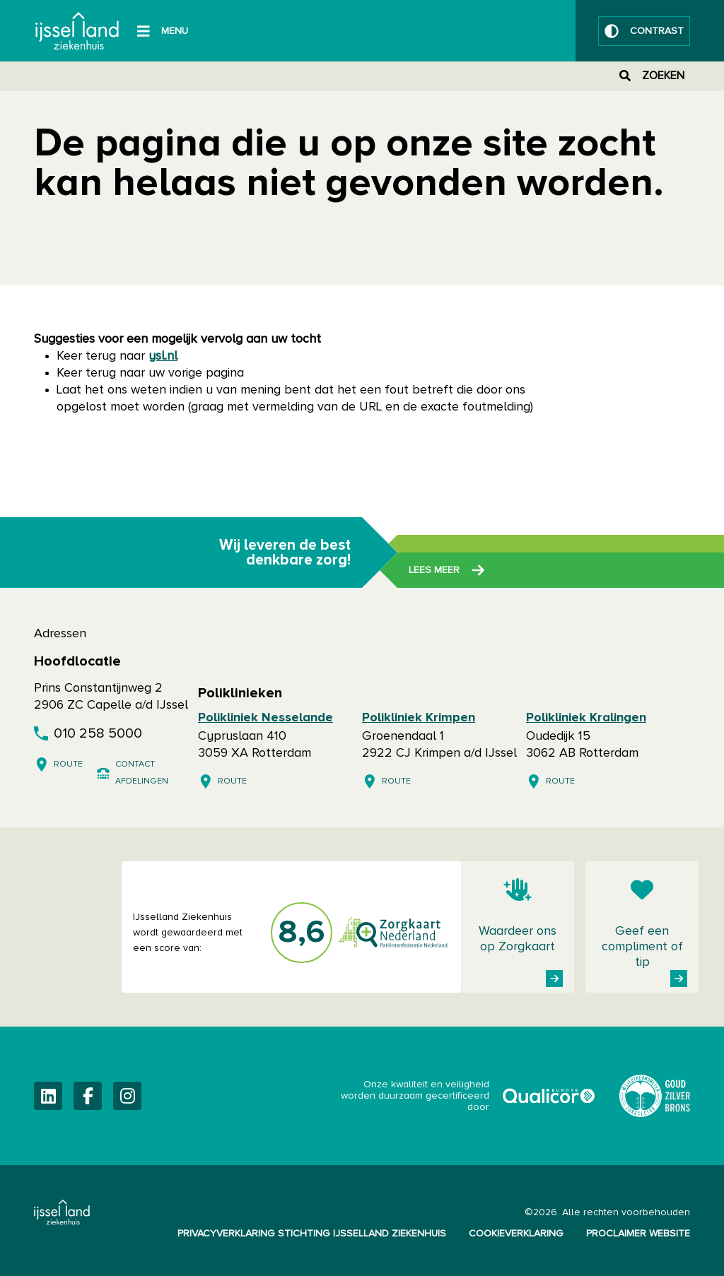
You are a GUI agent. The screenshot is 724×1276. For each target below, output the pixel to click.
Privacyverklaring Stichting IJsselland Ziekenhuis (311, 1234)
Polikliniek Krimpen (418, 717)
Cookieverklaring (516, 1234)
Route (68, 764)
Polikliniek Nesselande (265, 717)
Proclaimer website (638, 1234)
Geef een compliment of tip (642, 947)
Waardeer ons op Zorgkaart (517, 939)
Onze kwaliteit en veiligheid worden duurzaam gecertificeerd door (469, 1096)
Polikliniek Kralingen (586, 717)
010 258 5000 (98, 733)
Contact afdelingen (141, 773)
